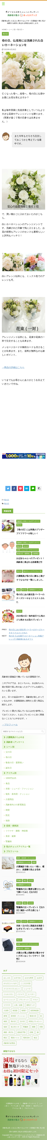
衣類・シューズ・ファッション (20, 789)
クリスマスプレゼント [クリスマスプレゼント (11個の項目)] (12, 989)
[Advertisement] (23, 425)
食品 (8, 783)
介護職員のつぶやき (15, 737)
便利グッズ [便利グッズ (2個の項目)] (30, 1005)
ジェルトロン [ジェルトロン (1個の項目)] (8, 994)
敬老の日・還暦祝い (15, 762)
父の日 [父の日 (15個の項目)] (22, 1021)
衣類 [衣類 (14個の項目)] (41, 1027)
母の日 (6, 500)
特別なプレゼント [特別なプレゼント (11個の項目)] (35, 1021)
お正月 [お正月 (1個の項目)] (39, 978)
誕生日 (9, 768)
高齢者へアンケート (15, 742)
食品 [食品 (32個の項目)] (35, 1038)
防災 (8, 815)
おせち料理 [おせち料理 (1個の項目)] (29, 978)
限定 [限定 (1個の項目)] (5, 1038)
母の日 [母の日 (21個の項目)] (13, 1021)
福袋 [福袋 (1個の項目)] (5, 1027)
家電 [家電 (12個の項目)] (5, 1016)
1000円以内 (11, 778)
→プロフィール (10, 724)
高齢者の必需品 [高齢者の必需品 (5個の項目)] (9, 1043)
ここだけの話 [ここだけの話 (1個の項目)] (25, 983)
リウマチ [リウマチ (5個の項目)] (7, 1005)
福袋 (8, 820)
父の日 (9, 752)
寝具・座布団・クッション (18, 794)
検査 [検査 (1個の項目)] (5, 1021)
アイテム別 (11, 773)
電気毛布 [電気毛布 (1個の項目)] (26, 1038)
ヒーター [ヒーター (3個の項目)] (31, 994)
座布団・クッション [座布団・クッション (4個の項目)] (18, 1016)
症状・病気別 (12, 826)
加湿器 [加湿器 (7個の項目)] (15, 1010)
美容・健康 (11, 836)
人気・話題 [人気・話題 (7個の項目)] (18, 1005)
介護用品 (10, 799)
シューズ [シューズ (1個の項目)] (27, 989)
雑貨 (8, 810)
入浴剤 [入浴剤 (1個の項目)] (6, 1010)
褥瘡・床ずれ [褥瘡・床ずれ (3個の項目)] (8, 1032)
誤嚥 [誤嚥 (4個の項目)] (31, 1032)
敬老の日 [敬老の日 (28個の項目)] (33, 1016)
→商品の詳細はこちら (13, 367)
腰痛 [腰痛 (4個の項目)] (33, 1027)
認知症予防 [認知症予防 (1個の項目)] (21, 1032)
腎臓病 (9, 841)
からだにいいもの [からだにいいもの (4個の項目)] (10, 983)
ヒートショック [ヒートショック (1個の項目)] (9, 1000)
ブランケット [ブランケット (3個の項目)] (24, 1000)
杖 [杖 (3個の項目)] (41, 1016)
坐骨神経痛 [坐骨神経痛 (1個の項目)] (34, 1010)
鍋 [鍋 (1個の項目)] (38, 1032)
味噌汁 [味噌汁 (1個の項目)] (24, 1010)
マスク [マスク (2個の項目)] (35, 1000)
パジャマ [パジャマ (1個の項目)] (20, 994)
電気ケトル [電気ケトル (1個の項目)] (15, 1038)
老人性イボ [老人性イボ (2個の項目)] (15, 1027)
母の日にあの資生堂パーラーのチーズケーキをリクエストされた (30, 598)
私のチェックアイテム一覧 (18, 847)
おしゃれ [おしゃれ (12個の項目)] (7, 978)
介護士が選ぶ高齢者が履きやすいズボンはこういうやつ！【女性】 (30, 956)
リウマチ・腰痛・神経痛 (17, 831)
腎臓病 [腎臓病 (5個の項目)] (25, 1027)
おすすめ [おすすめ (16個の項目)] (17, 978)
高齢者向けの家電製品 (16, 805)
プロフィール (12, 851)
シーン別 (10, 747)
